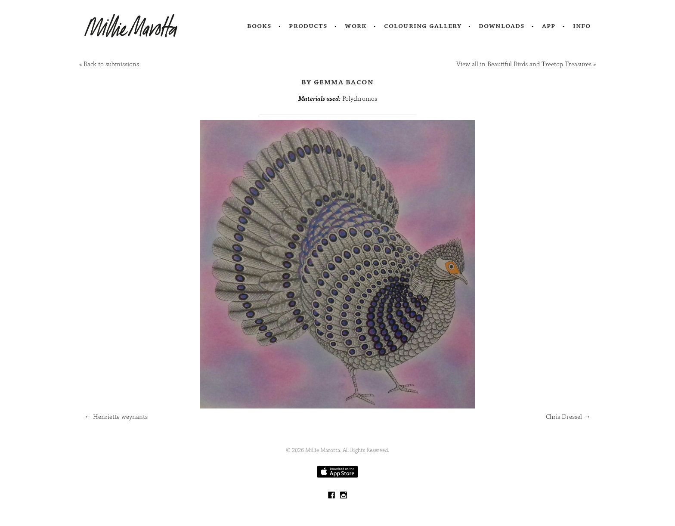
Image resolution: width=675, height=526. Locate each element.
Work (356, 26)
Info (582, 26)
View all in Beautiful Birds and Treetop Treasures (523, 64)
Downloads (502, 26)
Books (259, 26)
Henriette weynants (116, 417)
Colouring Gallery (422, 26)
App (548, 26)
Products (308, 26)
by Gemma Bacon (337, 82)
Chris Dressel (568, 417)
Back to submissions (111, 64)
